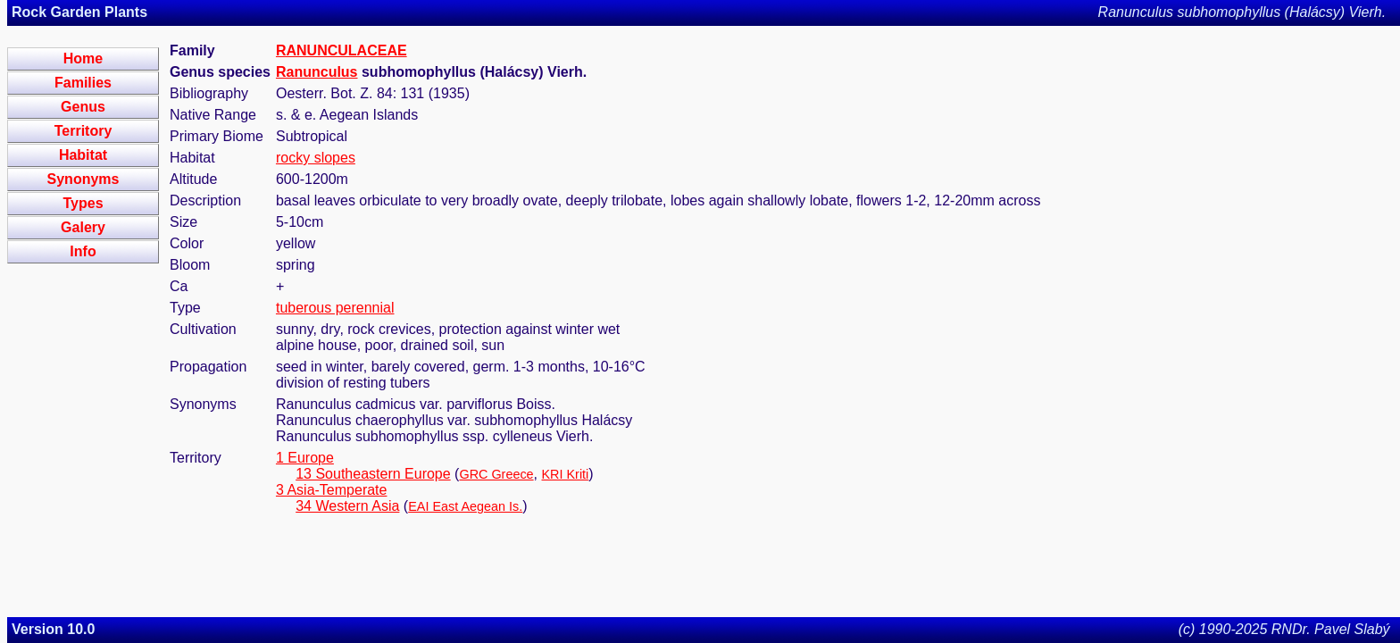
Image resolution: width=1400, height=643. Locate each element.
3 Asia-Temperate (332, 489)
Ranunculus (317, 71)
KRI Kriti (565, 474)
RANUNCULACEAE (341, 50)
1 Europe (305, 457)
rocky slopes (315, 157)
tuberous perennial (335, 307)
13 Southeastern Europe (373, 473)
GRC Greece (496, 474)
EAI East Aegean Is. (465, 506)
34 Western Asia (347, 506)
